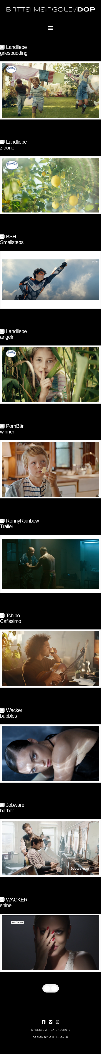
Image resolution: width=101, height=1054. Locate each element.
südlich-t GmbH (58, 1037)
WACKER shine (13, 902)
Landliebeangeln (13, 334)
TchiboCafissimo (10, 618)
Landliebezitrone (13, 144)
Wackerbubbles (11, 713)
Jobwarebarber (12, 807)
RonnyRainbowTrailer (19, 523)
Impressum (38, 1030)
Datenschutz (61, 1030)
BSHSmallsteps (11, 239)
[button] (50, 28)
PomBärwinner (11, 429)
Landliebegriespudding (13, 50)
